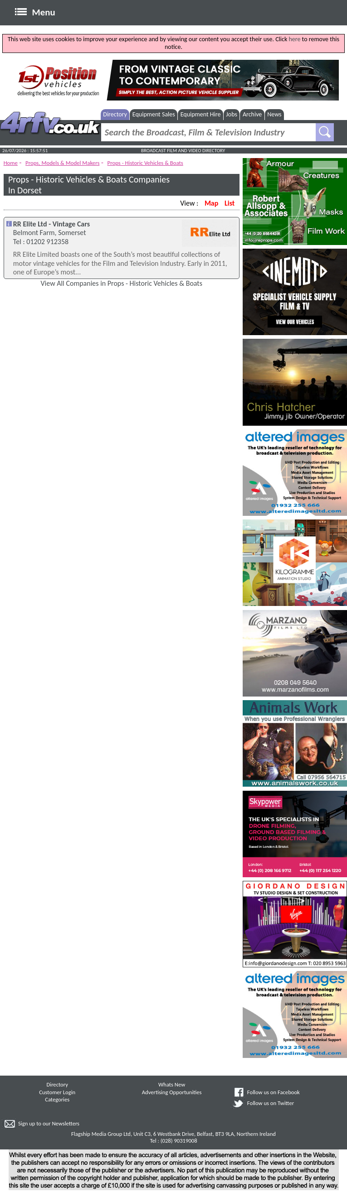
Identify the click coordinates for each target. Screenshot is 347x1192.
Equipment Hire (201, 114)
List (230, 203)
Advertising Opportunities (172, 1092)
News (274, 114)
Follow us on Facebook (273, 1092)
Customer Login (57, 1092)
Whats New (171, 1084)
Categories (57, 1099)
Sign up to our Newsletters (48, 1123)
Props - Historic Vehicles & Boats (145, 162)
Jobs (231, 114)
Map (211, 203)
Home (11, 162)
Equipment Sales (153, 114)
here (294, 39)
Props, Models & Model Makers (62, 162)
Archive (252, 114)
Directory (115, 114)
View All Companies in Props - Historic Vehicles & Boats (121, 283)
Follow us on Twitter (270, 1103)
